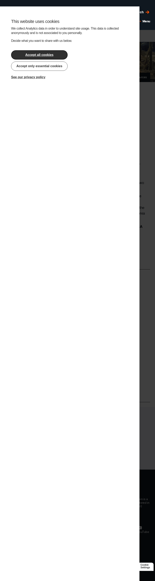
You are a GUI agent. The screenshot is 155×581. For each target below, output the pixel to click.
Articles (107, 77)
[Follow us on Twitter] (126, 529)
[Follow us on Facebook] (90, 529)
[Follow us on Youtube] (143, 529)
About (92, 77)
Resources (140, 77)
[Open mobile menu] (144, 21)
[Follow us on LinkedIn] (109, 529)
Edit (83, 36)
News (122, 77)
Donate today (77, 455)
